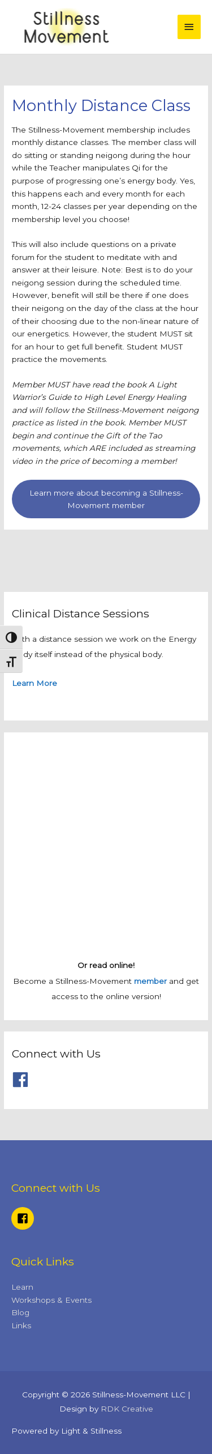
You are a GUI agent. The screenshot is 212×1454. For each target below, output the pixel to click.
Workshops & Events (51, 1299)
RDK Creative (127, 1408)
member (150, 981)
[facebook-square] (24, 1218)
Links (21, 1325)
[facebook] (23, 1079)
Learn (22, 1286)
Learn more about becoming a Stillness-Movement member (106, 499)
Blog (20, 1312)
